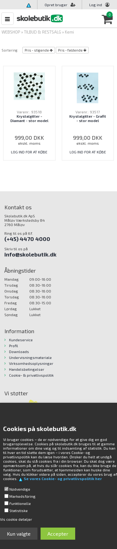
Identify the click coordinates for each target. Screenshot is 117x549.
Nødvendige (19, 489)
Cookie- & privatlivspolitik (31, 375)
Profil (13, 345)
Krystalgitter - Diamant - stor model (29, 118)
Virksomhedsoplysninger (31, 363)
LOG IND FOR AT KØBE (29, 152)
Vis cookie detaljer (16, 519)
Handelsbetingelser (26, 369)
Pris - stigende (37, 50)
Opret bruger (60, 4)
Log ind (95, 4)
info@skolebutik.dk (30, 254)
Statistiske (18, 510)
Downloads (19, 351)
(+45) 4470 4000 (27, 238)
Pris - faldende (70, 50)
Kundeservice (21, 340)
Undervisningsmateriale (30, 357)
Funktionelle (20, 503)
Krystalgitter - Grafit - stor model (87, 118)
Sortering (9, 50)
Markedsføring (22, 496)
